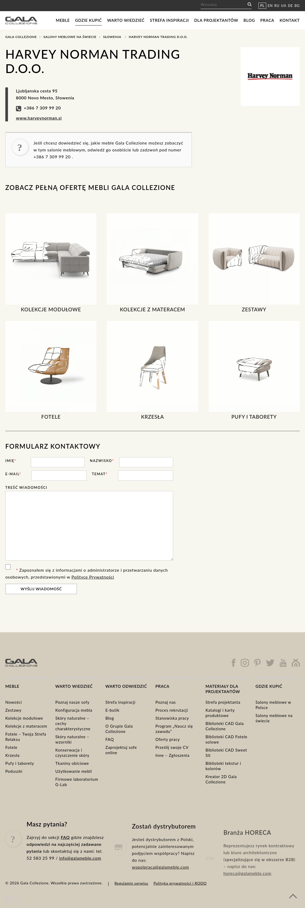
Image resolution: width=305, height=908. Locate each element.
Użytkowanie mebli (73, 771)
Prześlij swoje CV (172, 747)
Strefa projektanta (222, 702)
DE (290, 5)
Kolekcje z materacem (26, 726)
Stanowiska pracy (172, 718)
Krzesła (12, 755)
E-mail (13, 474)
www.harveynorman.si (39, 117)
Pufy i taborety (19, 763)
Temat (100, 474)
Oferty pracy (167, 739)
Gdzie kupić (88, 20)
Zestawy (13, 710)
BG (297, 5)
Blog (249, 20)
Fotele (11, 747)
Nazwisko (102, 461)
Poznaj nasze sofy (72, 702)
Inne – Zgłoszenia (172, 755)
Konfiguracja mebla (73, 710)
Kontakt (289, 20)
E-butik (112, 710)
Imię (10, 461)
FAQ (109, 739)
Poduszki (13, 771)
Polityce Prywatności (92, 576)
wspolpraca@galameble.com (160, 883)
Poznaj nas (165, 702)
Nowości (13, 702)
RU (276, 5)
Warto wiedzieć (126, 20)
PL (262, 5)
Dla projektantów (216, 20)
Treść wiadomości (26, 487)
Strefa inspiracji (169, 20)
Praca (267, 20)
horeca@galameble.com (247, 889)
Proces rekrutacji (171, 710)
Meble (63, 20)
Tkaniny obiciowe (72, 763)
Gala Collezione (21, 37)
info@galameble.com (80, 867)
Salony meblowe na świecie (69, 37)
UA (283, 5)
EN (270, 5)
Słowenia (112, 37)
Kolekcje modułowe (24, 718)
